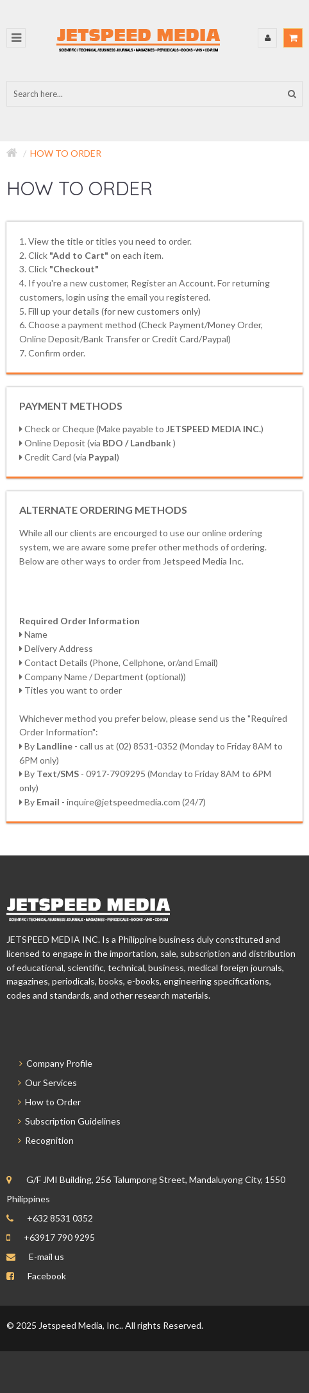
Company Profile (49, 1063)
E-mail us (46, 1256)
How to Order (65, 153)
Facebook (47, 1275)
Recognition (40, 1140)
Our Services (41, 1082)
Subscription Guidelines (63, 1121)
